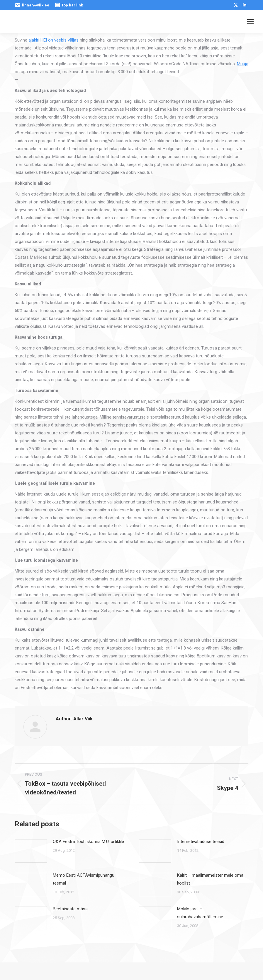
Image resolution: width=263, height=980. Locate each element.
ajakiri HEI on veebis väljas (53, 40)
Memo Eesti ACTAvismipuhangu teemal (83, 879)
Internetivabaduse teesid (200, 841)
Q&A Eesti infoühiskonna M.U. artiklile (88, 841)
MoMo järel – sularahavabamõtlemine (200, 912)
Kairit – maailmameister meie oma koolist (210, 879)
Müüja (242, 63)
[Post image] (31, 851)
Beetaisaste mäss (70, 909)
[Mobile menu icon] (250, 21)
